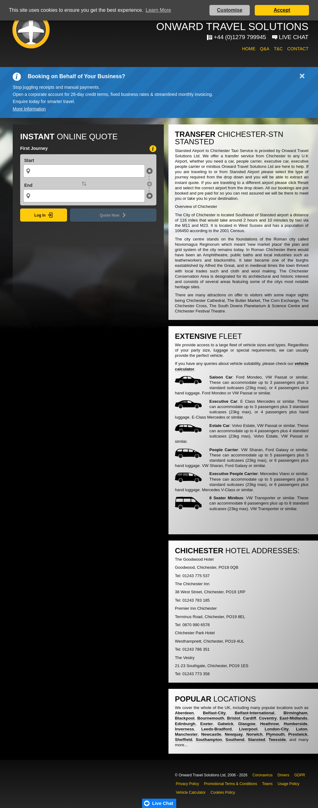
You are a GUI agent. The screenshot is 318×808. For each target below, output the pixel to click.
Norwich (254, 734)
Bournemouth (210, 718)
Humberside (295, 723)
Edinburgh (185, 723)
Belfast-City (214, 713)
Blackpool (185, 718)
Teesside (277, 739)
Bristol (233, 718)
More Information (29, 108)
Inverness (184, 729)
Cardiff (249, 718)
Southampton (209, 739)
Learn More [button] (158, 10)
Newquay (234, 734)
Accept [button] (282, 10)
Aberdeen (184, 713)
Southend (235, 739)
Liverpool (248, 729)
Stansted (256, 739)
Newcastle (211, 734)
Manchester (186, 734)
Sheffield (183, 739)
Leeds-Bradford (216, 729)
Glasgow (246, 723)
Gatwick (226, 723)
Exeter (206, 723)
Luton (301, 729)
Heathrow (269, 723)
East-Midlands (293, 718)
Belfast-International (255, 713)
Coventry (268, 718)
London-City (277, 729)
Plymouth (275, 734)
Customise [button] (229, 10)
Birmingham (295, 713)
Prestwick (297, 734)
